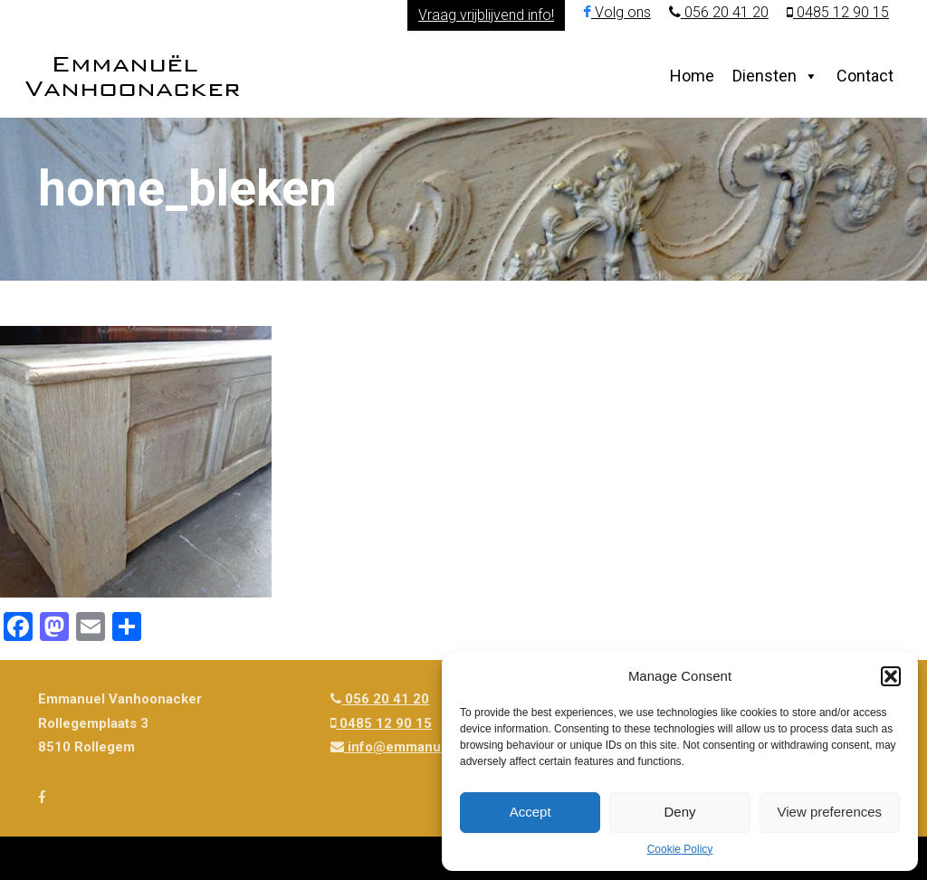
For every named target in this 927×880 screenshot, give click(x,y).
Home (692, 75)
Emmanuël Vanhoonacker (132, 75)
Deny (679, 811)
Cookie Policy (680, 849)
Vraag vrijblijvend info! (486, 15)
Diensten (764, 75)
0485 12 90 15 (838, 12)
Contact (865, 75)
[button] (891, 676)
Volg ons (617, 12)
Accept (530, 811)
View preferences (830, 811)
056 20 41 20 (719, 12)
